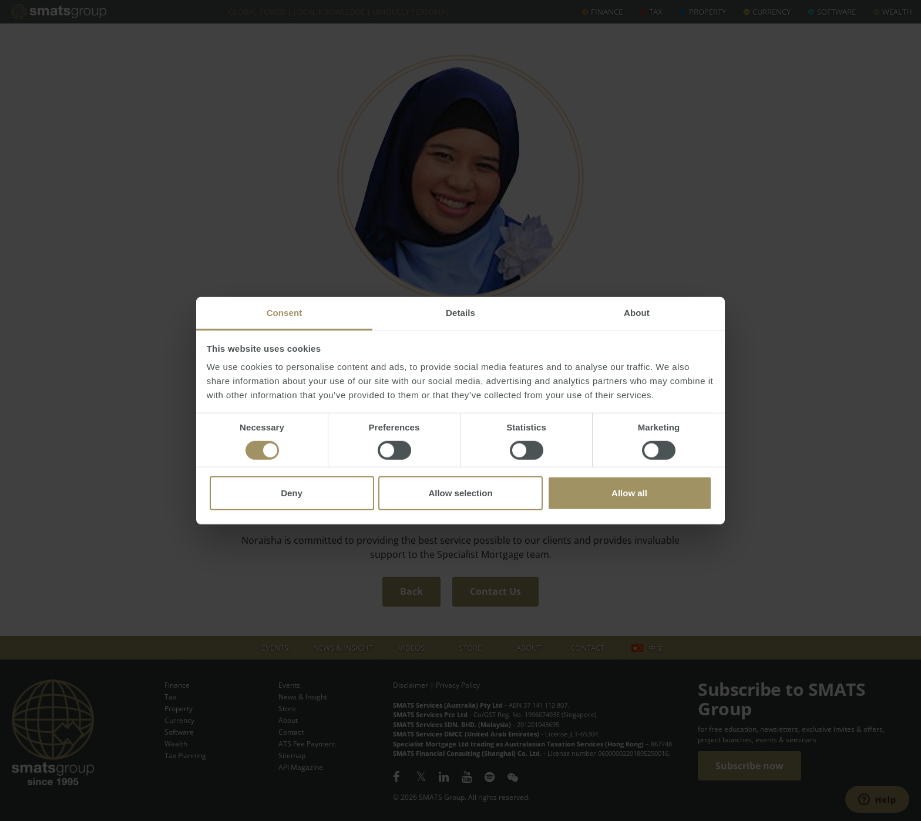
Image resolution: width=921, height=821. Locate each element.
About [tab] (637, 313)
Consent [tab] (284, 313)
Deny (291, 493)
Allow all (629, 493)
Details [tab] (460, 313)
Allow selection (460, 493)
